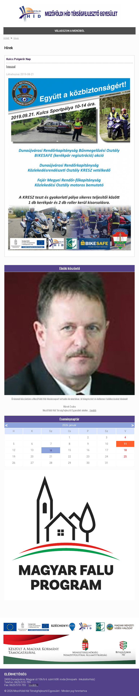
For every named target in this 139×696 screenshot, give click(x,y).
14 (51, 450)
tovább (93, 410)
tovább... (33, 685)
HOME (6, 38)
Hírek (16, 38)
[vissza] (10, 66)
